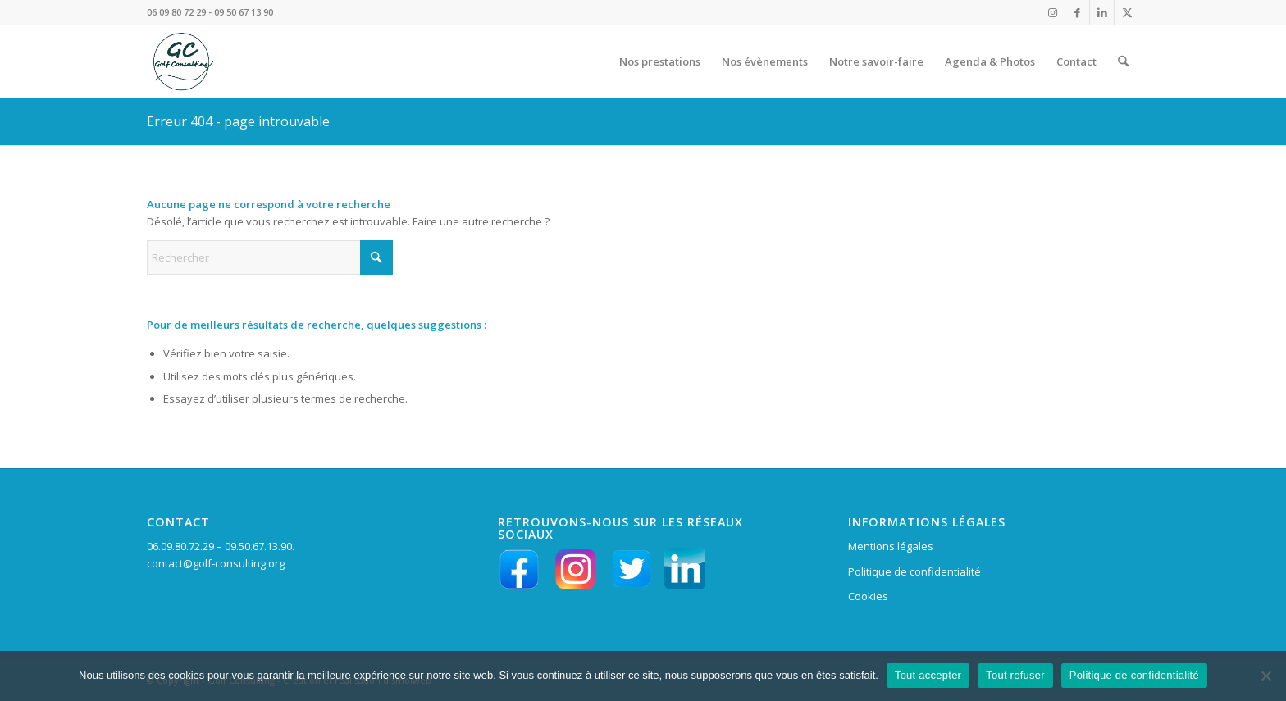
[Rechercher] (1123, 61)
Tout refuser (1015, 675)
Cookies (868, 596)
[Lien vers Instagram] (1053, 12)
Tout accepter (928, 675)
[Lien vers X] (1127, 12)
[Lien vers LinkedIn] (1102, 12)
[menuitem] (660, 61)
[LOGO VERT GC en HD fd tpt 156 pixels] (181, 61)
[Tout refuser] (1265, 675)
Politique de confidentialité (914, 571)
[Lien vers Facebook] (1077, 12)
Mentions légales (890, 546)
